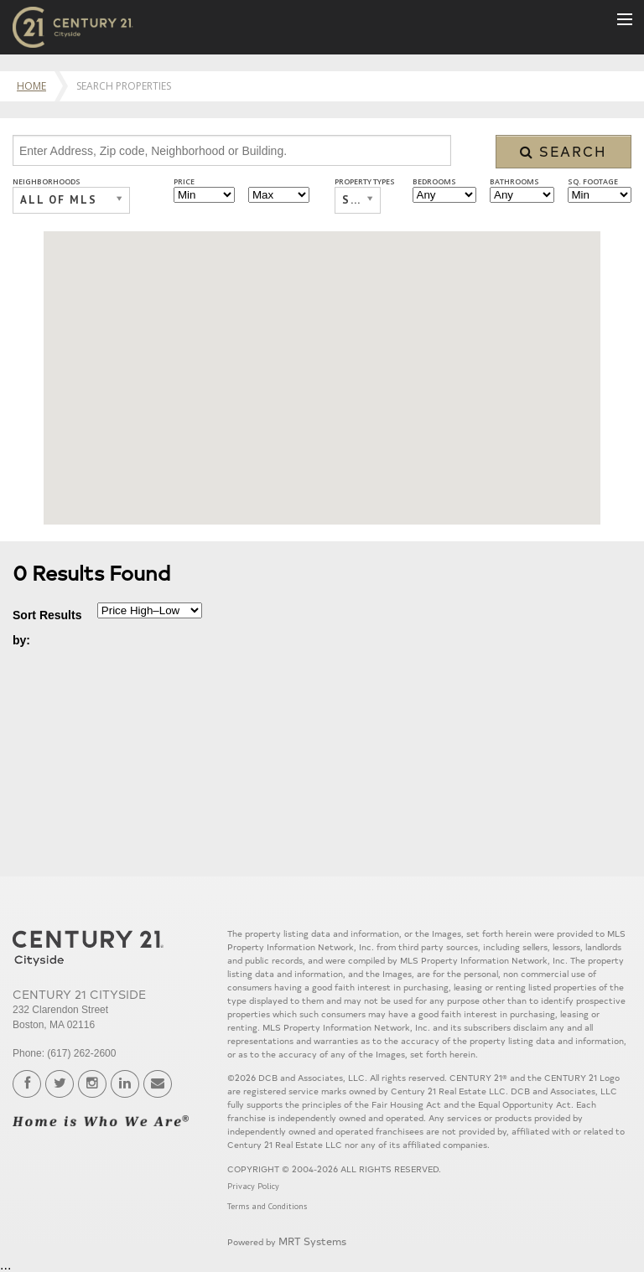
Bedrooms (434, 181)
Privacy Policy (253, 1186)
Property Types (365, 181)
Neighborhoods (46, 181)
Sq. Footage (593, 181)
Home (31, 86)
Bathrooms (514, 181)
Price (184, 181)
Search (563, 151)
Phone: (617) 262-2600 (64, 1053)
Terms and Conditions (267, 1206)
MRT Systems (312, 1240)
